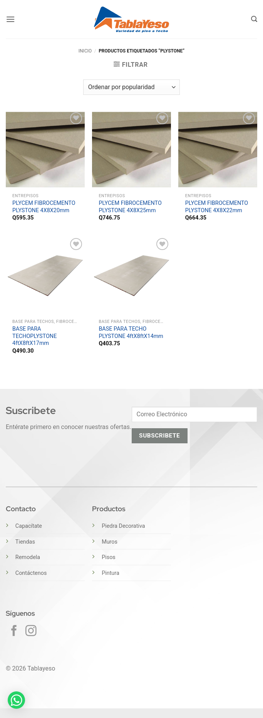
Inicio (85, 51)
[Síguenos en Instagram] (31, 631)
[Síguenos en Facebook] (14, 631)
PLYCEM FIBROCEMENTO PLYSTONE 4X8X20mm (43, 207)
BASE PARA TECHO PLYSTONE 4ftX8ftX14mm (131, 333)
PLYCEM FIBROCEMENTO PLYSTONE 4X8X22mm (216, 207)
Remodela (27, 557)
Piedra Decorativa (123, 526)
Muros (109, 542)
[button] (10, 19)
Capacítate (28, 526)
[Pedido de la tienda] (131, 87)
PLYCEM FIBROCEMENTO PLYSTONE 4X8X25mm (130, 207)
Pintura (110, 573)
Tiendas (25, 542)
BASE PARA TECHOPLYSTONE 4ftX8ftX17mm (34, 336)
